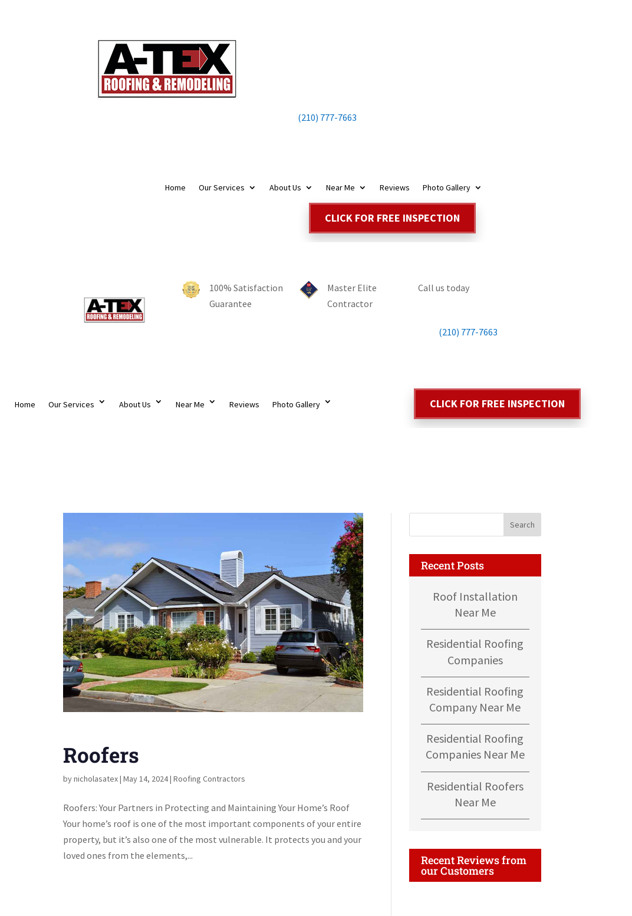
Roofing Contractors (209, 778)
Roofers (101, 754)
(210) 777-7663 (316, 117)
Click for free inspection (392, 218)
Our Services (222, 188)
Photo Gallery (446, 188)
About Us (285, 188)
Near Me (340, 188)
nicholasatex (96, 778)
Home (175, 188)
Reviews (395, 188)
